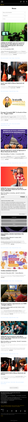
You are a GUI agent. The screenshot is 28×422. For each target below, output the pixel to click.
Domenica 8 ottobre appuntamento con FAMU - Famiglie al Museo (14, 304)
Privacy (2, 405)
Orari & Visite (17, 58)
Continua (15, 54)
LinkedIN (25, 410)
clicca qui (20, 395)
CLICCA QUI (13, 395)
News (17, 91)
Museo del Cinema (12, 91)
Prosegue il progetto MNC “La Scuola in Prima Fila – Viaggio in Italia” (13, 113)
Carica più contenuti (14, 387)
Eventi (10, 58)
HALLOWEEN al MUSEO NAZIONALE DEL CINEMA (12, 234)
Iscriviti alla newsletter (8, 406)
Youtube (16, 410)
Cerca (25, 19)
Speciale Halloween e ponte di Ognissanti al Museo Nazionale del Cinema (13, 151)
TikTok (20, 410)
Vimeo (12, 410)
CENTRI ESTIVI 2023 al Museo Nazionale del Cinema (13, 373)
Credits (2, 415)
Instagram (7, 410)
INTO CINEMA (4, 402)
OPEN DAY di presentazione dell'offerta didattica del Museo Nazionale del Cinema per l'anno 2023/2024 (14, 338)
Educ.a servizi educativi (5, 58)
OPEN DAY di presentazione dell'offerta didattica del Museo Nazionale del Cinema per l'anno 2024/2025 (14, 189)
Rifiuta (14, 224)
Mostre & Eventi (3, 383)
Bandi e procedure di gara (15, 405)
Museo (13, 58)
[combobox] (14, 12)
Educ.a (10, 123)
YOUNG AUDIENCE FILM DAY (9, 270)
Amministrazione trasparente (7, 405)
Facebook (3, 410)
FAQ (6, 396)
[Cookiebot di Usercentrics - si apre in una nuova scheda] (20, 197)
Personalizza (14, 220)
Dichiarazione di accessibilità (16, 406)
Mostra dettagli (22, 213)
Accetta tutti (14, 217)
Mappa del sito (22, 405)
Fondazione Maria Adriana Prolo (15, 392)
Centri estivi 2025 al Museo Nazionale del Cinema (12, 83)
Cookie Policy (3, 406)
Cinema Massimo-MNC (4, 123)
